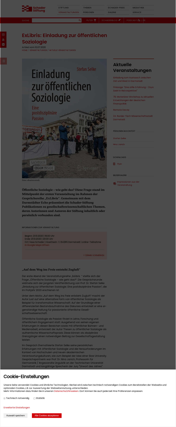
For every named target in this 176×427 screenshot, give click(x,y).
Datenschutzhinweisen (66, 391)
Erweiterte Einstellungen (17, 407)
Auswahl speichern (15, 415)
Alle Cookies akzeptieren (47, 415)
